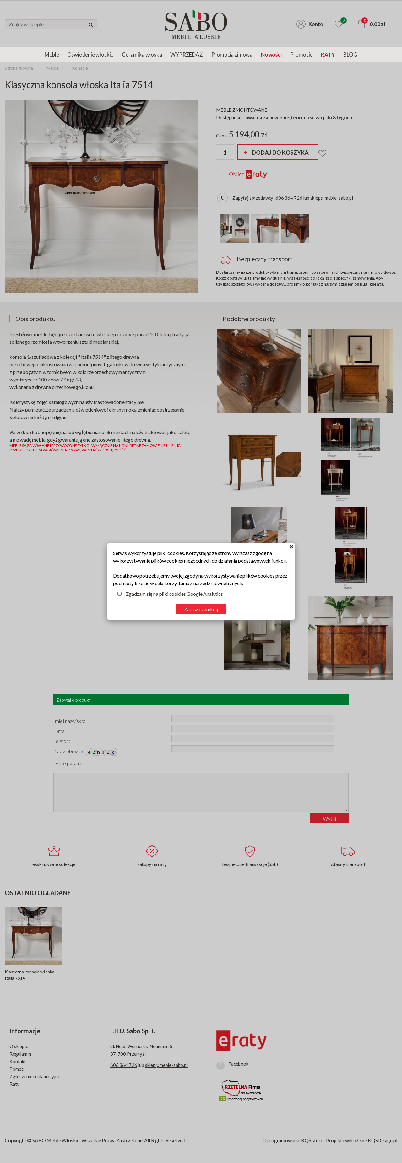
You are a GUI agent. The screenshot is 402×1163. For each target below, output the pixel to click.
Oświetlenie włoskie (90, 54)
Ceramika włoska (142, 54)
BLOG (350, 54)
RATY (328, 54)
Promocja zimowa (232, 54)
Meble (52, 54)
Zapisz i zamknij (201, 609)
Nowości (271, 54)
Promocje (301, 54)
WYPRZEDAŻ (186, 54)
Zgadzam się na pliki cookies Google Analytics (174, 594)
